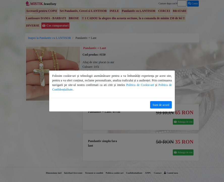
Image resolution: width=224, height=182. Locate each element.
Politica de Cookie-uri (140, 85)
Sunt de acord (161, 105)
